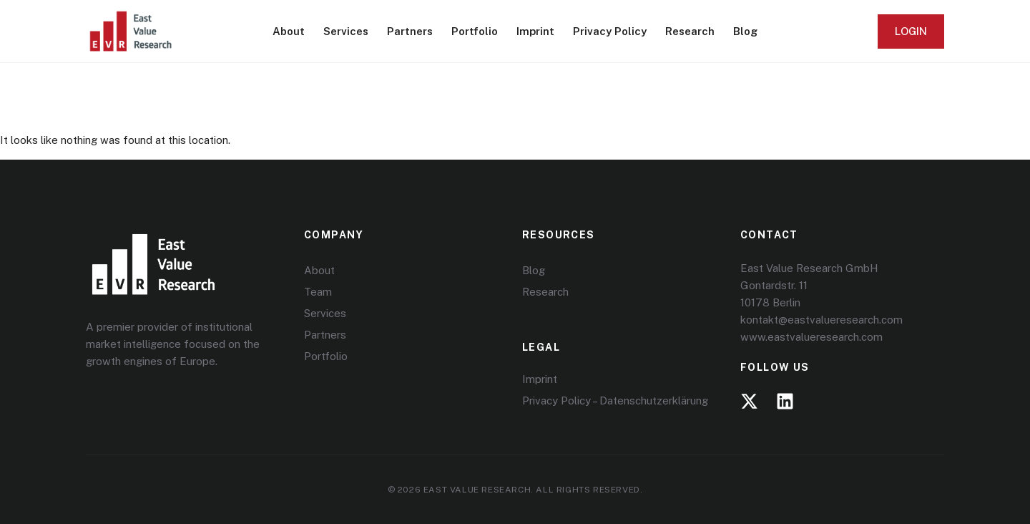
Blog (745, 31)
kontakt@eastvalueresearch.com (821, 320)
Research (690, 31)
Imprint (535, 31)
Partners (410, 31)
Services (345, 31)
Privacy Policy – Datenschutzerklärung (615, 400)
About (289, 31)
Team (318, 292)
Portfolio (474, 31)
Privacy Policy (610, 31)
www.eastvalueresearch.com (811, 337)
